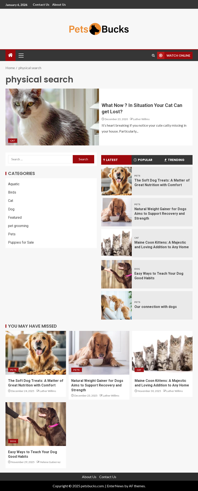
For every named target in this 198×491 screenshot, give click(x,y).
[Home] (10, 55)
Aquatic (13, 184)
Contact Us (41, 4)
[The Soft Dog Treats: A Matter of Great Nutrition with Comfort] (116, 181)
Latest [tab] (110, 160)
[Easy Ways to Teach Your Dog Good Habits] (116, 274)
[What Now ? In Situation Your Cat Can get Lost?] (52, 117)
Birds (12, 192)
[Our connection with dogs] (116, 305)
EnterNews (115, 486)
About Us (59, 4)
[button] (20, 55)
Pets (12, 234)
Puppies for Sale (21, 242)
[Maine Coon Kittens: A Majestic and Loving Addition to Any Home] (116, 243)
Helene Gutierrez (50, 462)
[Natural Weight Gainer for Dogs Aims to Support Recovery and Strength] (116, 212)
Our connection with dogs (155, 307)
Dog (11, 209)
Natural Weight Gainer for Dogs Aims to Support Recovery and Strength (160, 213)
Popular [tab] (143, 160)
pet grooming (18, 226)
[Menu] (20, 55)
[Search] (153, 55)
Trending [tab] (174, 160)
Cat (12, 140)
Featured (15, 217)
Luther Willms (141, 119)
